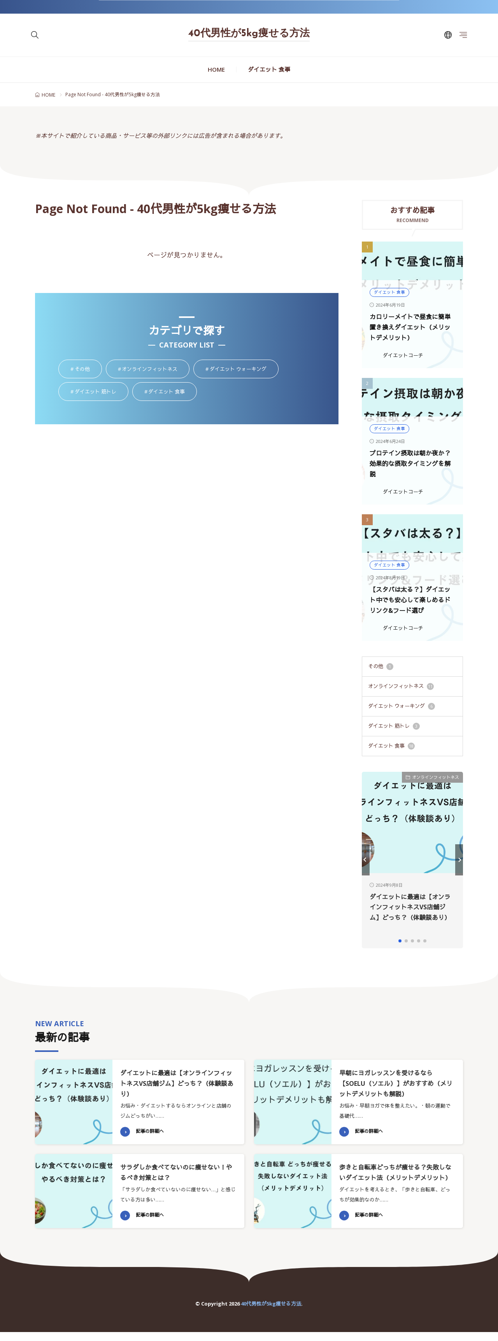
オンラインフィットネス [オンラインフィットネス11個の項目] (155, 369)
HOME (216, 69)
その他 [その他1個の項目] (88, 369)
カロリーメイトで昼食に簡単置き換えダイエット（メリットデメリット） (412, 327)
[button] (366, 858)
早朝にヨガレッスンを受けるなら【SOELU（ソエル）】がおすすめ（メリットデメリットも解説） (392, 1081)
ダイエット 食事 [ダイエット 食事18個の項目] (172, 392)
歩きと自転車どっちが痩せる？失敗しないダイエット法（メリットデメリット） (395, 1176)
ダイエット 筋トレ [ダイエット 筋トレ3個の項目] (101, 392)
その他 (380, 666)
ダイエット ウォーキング (401, 705)
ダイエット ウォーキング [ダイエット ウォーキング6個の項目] (244, 369)
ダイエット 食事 (269, 69)
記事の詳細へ (151, 1129)
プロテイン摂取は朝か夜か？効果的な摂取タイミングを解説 (412, 464)
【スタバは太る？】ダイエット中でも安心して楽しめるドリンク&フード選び (412, 600)
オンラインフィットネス (401, 686)
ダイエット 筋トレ (394, 725)
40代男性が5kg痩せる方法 (249, 34)
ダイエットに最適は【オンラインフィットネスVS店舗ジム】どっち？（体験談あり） (176, 1081)
